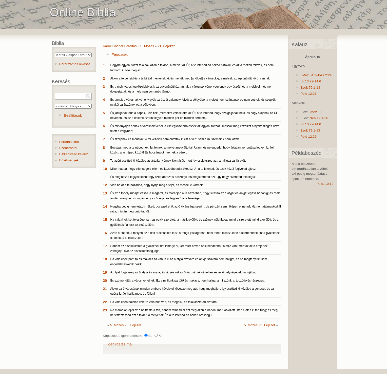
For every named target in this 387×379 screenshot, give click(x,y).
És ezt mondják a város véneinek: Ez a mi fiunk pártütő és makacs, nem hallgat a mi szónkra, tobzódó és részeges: (187, 280)
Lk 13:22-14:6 (310, 81)
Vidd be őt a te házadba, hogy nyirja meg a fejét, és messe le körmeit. (157, 185)
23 (105, 310)
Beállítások (73, 115)
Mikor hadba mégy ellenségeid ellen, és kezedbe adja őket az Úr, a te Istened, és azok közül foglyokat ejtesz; (183, 169)
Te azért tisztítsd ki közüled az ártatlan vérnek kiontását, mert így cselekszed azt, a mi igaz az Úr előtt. (178, 160)
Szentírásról (68, 148)
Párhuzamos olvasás (74, 64)
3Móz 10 (315, 112)
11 (105, 177)
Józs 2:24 (324, 75)
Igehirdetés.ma (119, 344)
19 (105, 272)
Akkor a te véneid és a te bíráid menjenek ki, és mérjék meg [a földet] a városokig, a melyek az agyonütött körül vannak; (190, 78)
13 (105, 193)
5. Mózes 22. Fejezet (259, 325)
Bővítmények (69, 160)
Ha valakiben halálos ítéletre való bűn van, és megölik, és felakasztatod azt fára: (164, 302)
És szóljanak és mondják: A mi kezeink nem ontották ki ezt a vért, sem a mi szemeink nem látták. (175, 139)
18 (105, 259)
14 (105, 206)
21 (105, 288)
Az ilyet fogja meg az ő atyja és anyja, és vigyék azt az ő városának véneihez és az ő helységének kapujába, (183, 272)
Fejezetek (120, 54)
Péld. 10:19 (324, 184)
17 (105, 246)
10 (105, 169)
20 (105, 280)
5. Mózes (147, 46)
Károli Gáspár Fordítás (120, 46)
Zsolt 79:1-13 (310, 87)
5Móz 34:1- (308, 75)
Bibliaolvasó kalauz (73, 154)
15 (105, 219)
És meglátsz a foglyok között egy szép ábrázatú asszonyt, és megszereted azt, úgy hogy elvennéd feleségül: (183, 177)
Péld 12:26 (308, 93)
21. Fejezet (166, 46)
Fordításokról (69, 142)
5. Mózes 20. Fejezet (125, 325)
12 (105, 185)
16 (105, 233)
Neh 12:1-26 (319, 118)
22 (105, 302)
